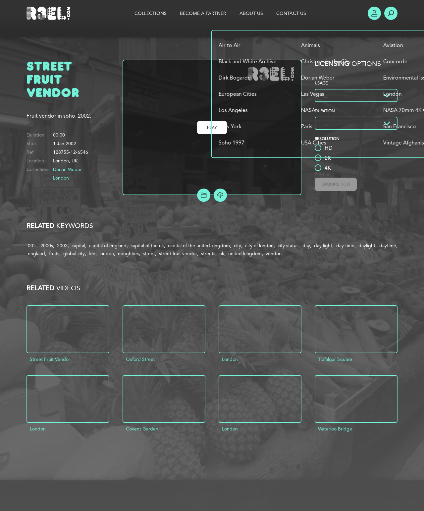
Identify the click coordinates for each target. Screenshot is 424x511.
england (36, 253)
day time (345, 245)
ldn (92, 253)
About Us (251, 13)
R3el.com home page (49, 13)
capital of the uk (147, 245)
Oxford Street (140, 359)
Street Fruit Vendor (50, 359)
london (106, 253)
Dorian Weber (67, 169)
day (306, 245)
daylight (366, 245)
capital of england (108, 245)
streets (208, 253)
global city (74, 253)
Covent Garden (142, 428)
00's (32, 245)
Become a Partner (203, 13)
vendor (273, 253)
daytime (387, 245)
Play (212, 127)
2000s (46, 245)
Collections (150, 13)
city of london (259, 245)
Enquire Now (335, 184)
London (61, 178)
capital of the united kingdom (199, 245)
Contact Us (291, 13)
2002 (62, 245)
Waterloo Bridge (335, 428)
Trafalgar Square (335, 359)
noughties (128, 253)
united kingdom (245, 253)
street (149, 253)
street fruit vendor (178, 253)
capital (78, 245)
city (237, 245)
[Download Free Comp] (220, 195)
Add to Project (203, 195)
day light (323, 245)
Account (374, 13)
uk (221, 253)
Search (391, 13)
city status (288, 245)
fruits (54, 253)
